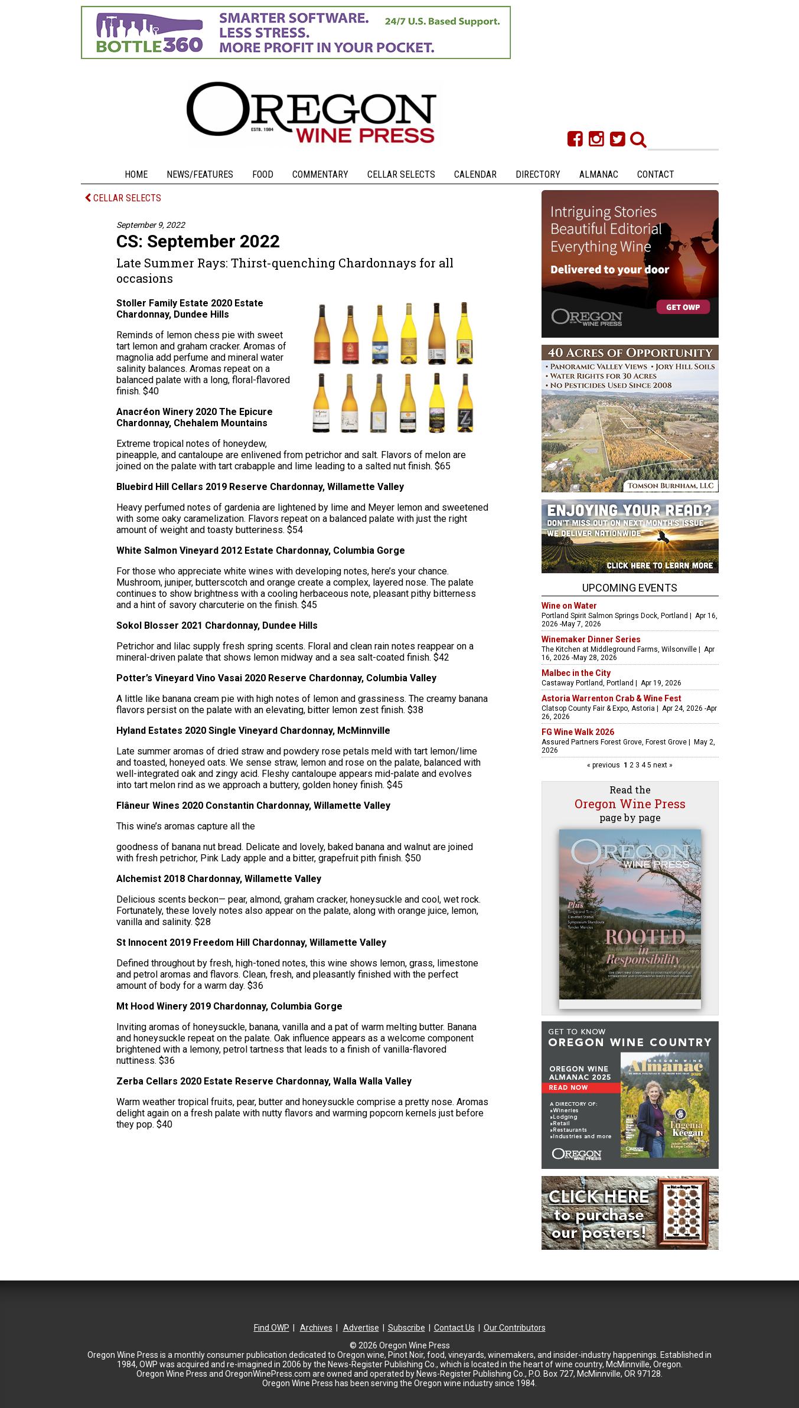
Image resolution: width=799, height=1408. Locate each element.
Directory (538, 174)
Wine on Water (569, 605)
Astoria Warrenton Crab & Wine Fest (611, 698)
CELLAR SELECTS (122, 198)
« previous (604, 765)
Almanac (598, 174)
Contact (655, 174)
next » (662, 765)
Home (136, 174)
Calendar (475, 174)
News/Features (200, 174)
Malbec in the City (576, 673)
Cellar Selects (401, 174)
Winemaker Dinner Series (591, 639)
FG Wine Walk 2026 (578, 732)
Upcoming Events (629, 588)
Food (262, 174)
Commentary (320, 174)
